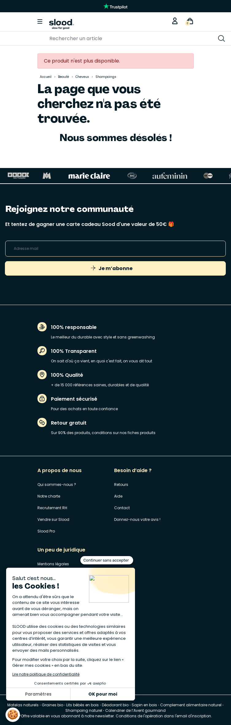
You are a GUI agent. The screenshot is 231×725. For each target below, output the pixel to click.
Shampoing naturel (83, 710)
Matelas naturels (23, 705)
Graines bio (52, 705)
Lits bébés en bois (82, 705)
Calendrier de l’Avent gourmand (135, 710)
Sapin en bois (144, 705)
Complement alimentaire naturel (190, 705)
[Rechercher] (92, 38)
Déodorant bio (115, 705)
